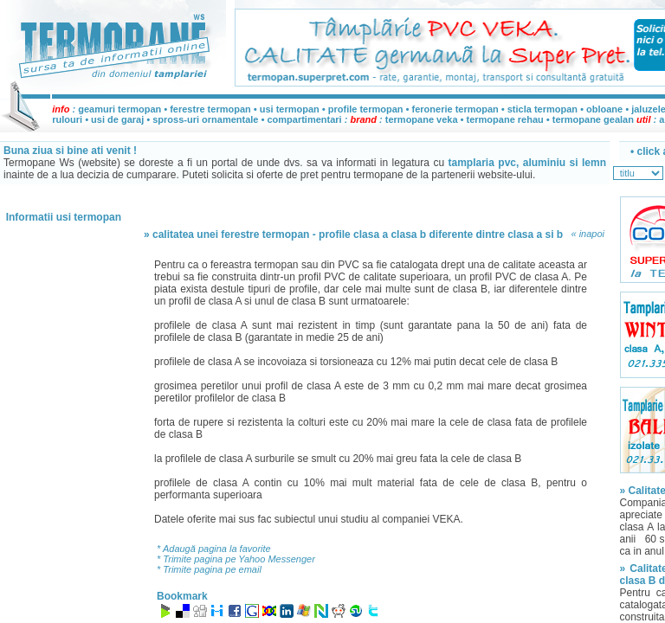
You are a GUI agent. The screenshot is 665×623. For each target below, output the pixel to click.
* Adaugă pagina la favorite (214, 548)
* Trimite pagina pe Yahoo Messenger (236, 559)
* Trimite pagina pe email (209, 569)
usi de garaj (117, 119)
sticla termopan (542, 109)
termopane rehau (505, 119)
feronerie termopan (455, 109)
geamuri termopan (119, 109)
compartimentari (305, 119)
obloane (604, 109)
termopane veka (421, 119)
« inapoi (587, 233)
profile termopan (366, 109)
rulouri (67, 119)
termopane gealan (593, 119)
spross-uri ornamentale (205, 119)
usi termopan (290, 109)
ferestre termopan (210, 109)
